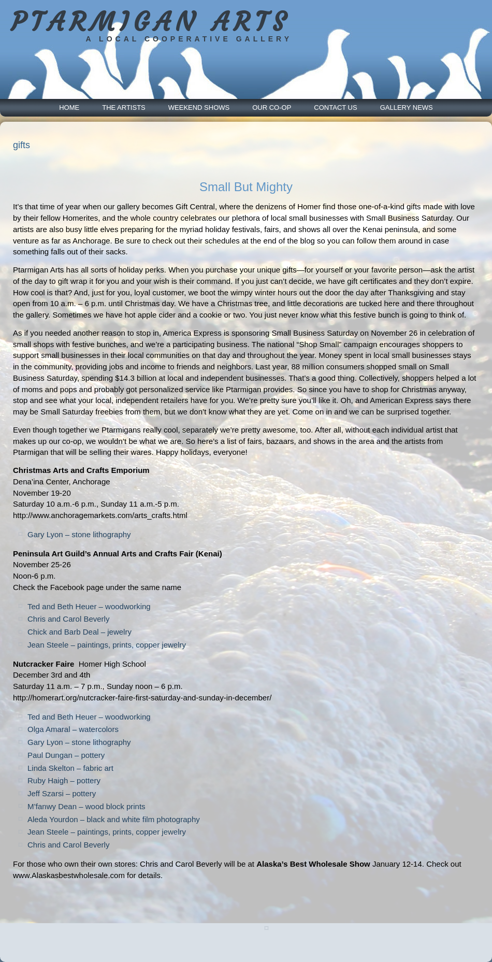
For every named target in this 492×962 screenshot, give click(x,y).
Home (69, 107)
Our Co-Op (271, 107)
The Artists (124, 107)
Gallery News (406, 107)
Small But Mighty (246, 187)
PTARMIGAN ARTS (150, 22)
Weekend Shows (198, 107)
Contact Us (335, 107)
